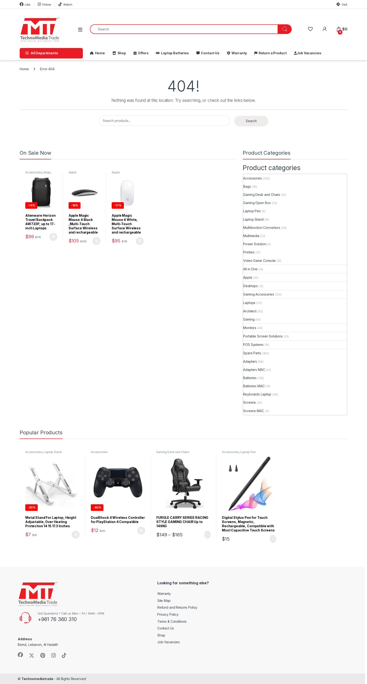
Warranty (238, 53)
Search (251, 121)
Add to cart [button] (53, 237)
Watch (65, 4)
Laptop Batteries (174, 53)
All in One (250, 269)
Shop (121, 53)
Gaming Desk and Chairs (261, 195)
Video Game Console (259, 261)
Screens (249, 402)
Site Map (164, 601)
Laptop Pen (252, 211)
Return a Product (271, 53)
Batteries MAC (253, 386)
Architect (250, 311)
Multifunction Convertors (261, 228)
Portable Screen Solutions (263, 336)
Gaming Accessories (258, 294)
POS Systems (253, 345)
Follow (44, 4)
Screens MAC (253, 411)
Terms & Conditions (172, 621)
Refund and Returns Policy (177, 607)
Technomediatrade (37, 679)
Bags (47, 172)
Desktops (250, 286)
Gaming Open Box (257, 203)
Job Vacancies (309, 53)
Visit (341, 4)
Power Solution (254, 244)
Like (25, 4)
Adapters (250, 361)
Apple (73, 172)
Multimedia (251, 236)
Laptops (249, 303)
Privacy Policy (168, 614)
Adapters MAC (254, 370)
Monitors (249, 328)
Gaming (248, 319)
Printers (249, 252)
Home (99, 53)
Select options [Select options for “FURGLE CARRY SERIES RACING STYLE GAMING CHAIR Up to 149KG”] (207, 535)
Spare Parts (252, 353)
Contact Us (210, 53)
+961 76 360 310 (57, 619)
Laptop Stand (253, 219)
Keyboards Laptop (257, 394)
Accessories (33, 172)
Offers (143, 53)
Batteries (250, 378)
